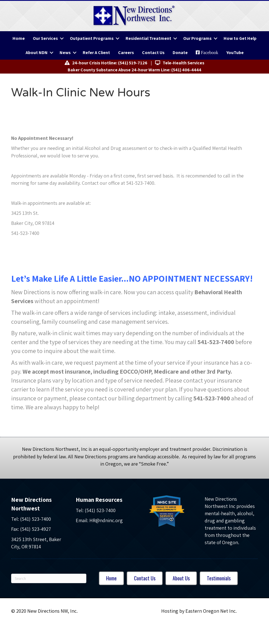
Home (19, 38)
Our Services (45, 38)
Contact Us (153, 52)
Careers (126, 52)
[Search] (48, 578)
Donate (180, 52)
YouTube (235, 52)
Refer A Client (96, 52)
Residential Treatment (148, 38)
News (65, 52)
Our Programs (197, 38)
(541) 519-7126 (132, 63)
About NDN (37, 52)
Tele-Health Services (179, 63)
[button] (62, 38)
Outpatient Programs (92, 38)
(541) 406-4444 (186, 70)
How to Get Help (240, 38)
